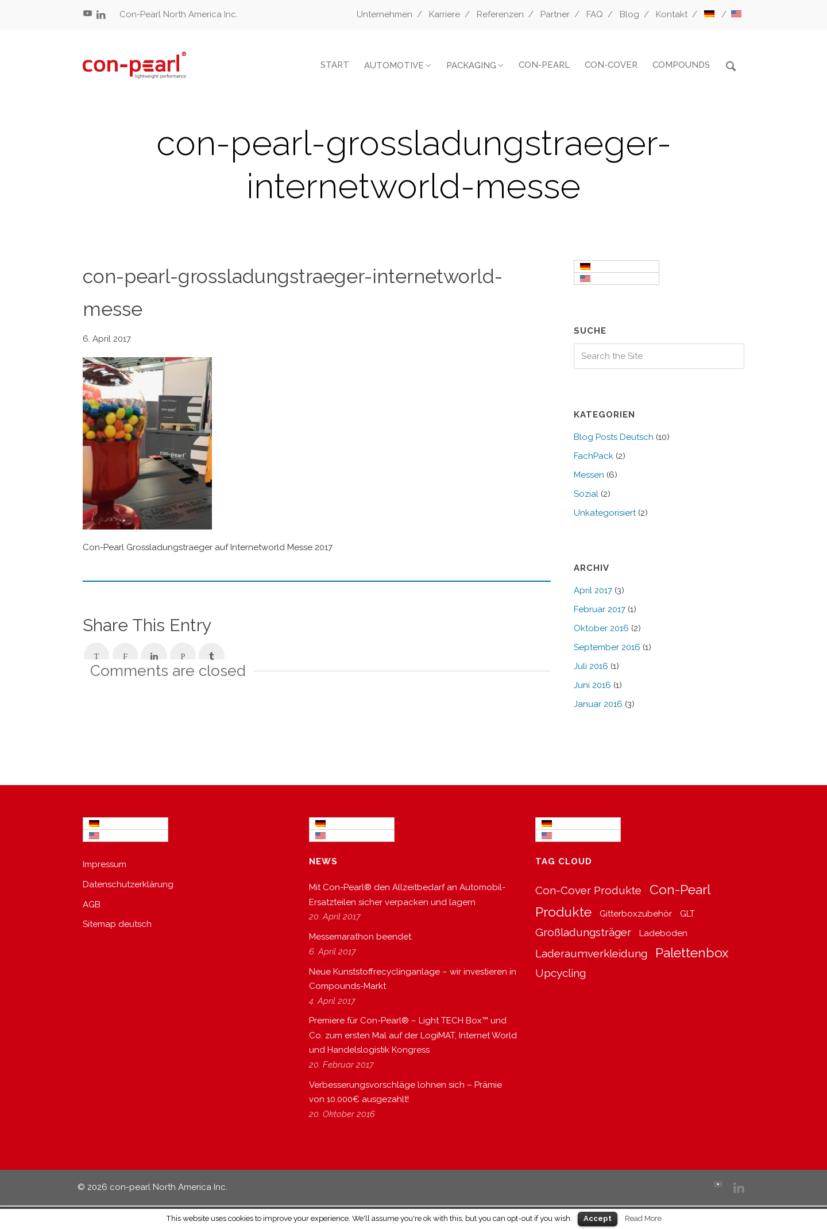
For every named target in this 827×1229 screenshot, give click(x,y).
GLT (687, 914)
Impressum (104, 864)
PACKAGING (471, 65)
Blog (629, 14)
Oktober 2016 (601, 628)
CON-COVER (611, 65)
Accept (597, 1218)
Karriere (444, 14)
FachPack (593, 456)
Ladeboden (663, 933)
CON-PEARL (544, 65)
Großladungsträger (583, 932)
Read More (643, 1218)
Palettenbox (692, 952)
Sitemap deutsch (117, 924)
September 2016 (607, 647)
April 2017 (593, 590)
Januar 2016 (598, 704)
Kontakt (671, 14)
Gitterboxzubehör (636, 914)
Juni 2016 (592, 685)
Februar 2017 (599, 609)
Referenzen (500, 14)
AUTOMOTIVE (394, 65)
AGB (92, 904)
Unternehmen (384, 14)
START (334, 65)
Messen (589, 475)
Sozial (586, 494)
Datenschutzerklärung (128, 884)
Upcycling (560, 973)
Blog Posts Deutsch (614, 437)
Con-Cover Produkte (588, 890)
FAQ (594, 14)
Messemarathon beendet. (361, 937)
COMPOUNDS (681, 65)
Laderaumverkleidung (591, 953)
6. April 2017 (107, 339)
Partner (555, 14)
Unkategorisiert (605, 513)
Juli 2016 (591, 666)
